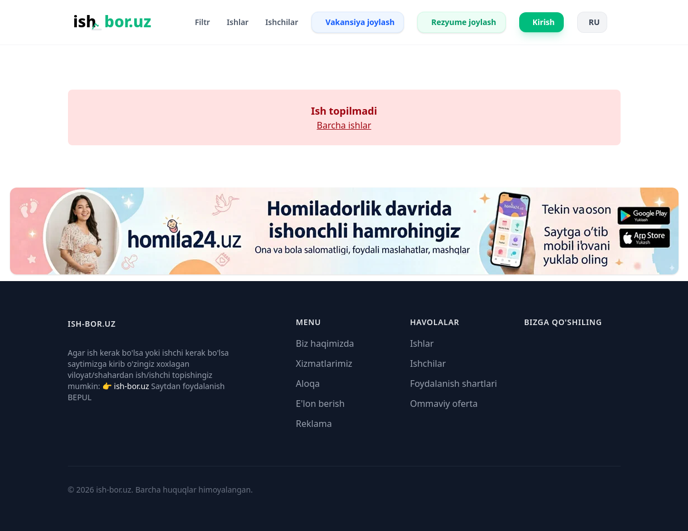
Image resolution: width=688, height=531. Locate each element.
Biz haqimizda (325, 343)
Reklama (314, 423)
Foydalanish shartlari (453, 383)
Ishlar (422, 343)
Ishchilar (428, 363)
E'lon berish (320, 403)
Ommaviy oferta (444, 403)
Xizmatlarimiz (324, 363)
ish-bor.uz (131, 386)
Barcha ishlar (344, 125)
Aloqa (308, 383)
